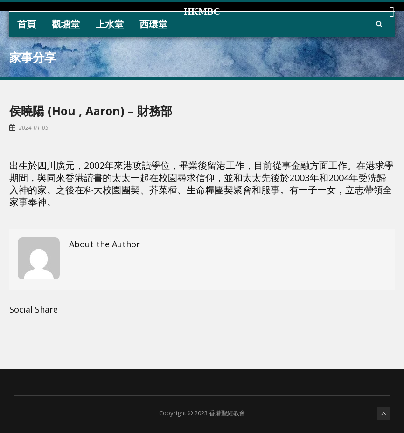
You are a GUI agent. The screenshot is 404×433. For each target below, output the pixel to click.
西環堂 (153, 24)
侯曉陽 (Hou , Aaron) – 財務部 (90, 111)
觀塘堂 (66, 24)
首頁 (26, 24)
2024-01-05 (34, 128)
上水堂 (110, 24)
